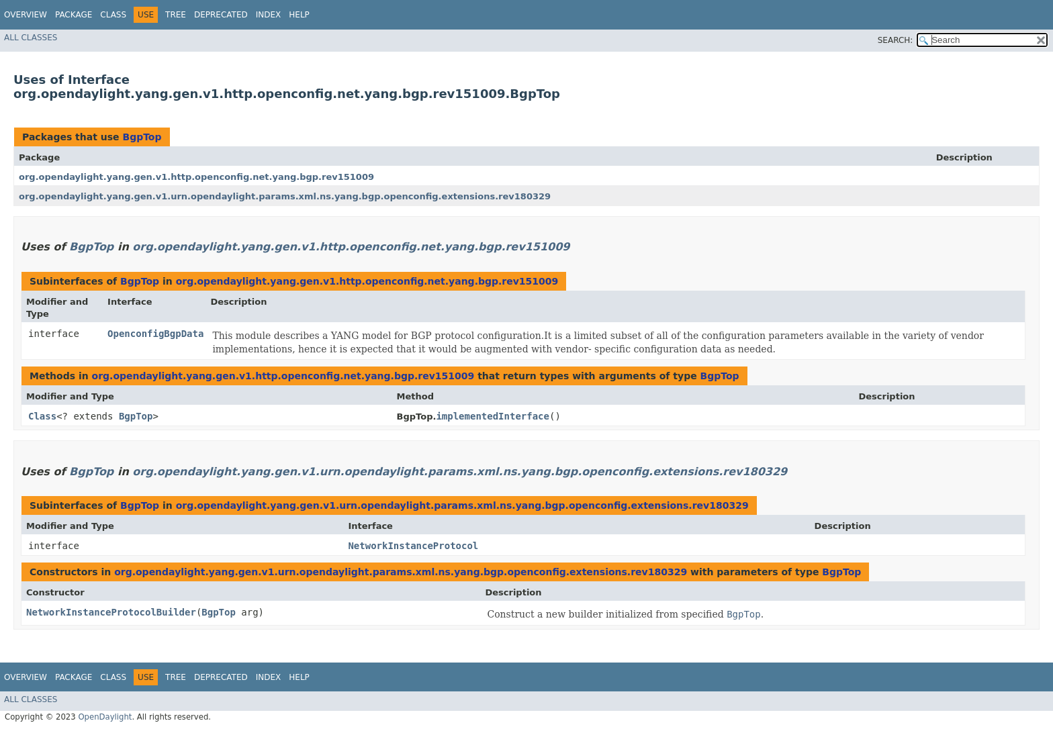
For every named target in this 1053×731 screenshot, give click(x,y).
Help (299, 14)
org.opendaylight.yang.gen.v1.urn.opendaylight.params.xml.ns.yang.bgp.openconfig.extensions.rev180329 (285, 196)
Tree (175, 14)
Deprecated (221, 14)
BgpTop (141, 137)
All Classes (30, 37)
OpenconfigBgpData (155, 333)
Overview (25, 14)
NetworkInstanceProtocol (413, 545)
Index (268, 14)
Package (73, 14)
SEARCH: (895, 40)
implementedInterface (492, 416)
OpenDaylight (105, 717)
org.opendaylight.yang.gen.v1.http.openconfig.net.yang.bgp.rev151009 (196, 177)
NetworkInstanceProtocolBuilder (111, 612)
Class (113, 14)
